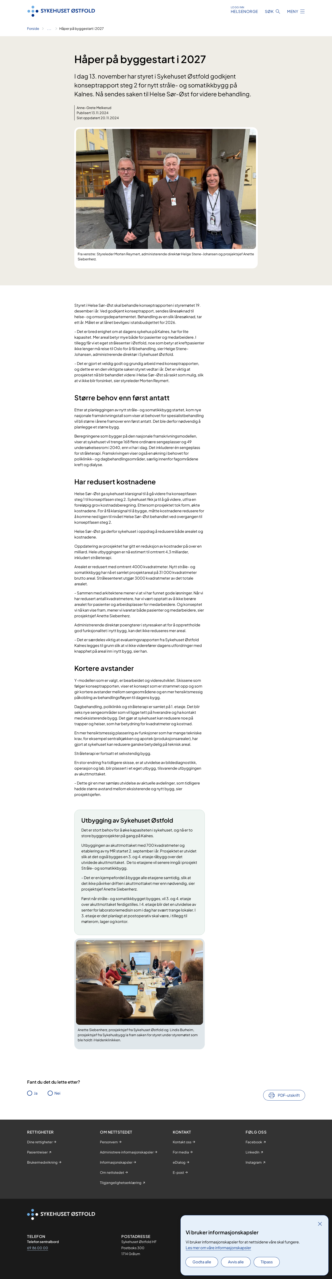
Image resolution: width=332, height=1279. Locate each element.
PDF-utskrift (289, 1095)
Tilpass (267, 1261)
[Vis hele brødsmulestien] (49, 28)
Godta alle (201, 1261)
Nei (57, 1093)
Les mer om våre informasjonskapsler (218, 1247)
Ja (35, 1093)
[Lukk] (320, 1223)
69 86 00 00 (37, 1248)
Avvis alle (236, 1261)
